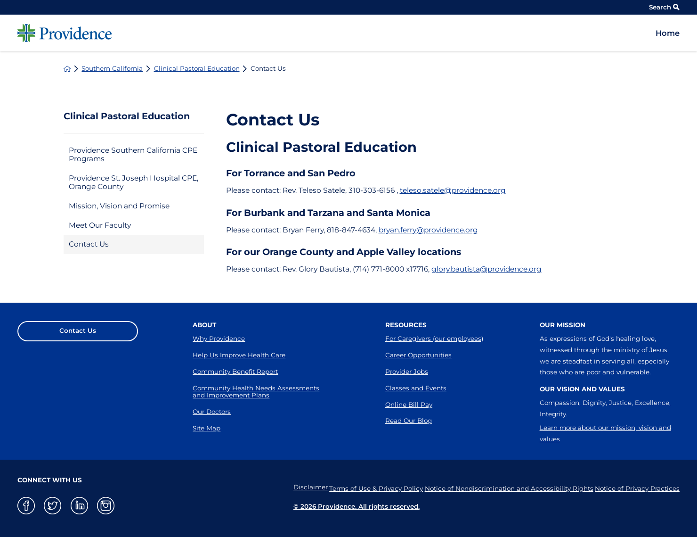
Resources (406, 325)
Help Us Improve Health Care (239, 355)
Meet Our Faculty (100, 225)
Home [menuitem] (668, 33)
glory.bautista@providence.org (486, 268)
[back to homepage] (67, 68)
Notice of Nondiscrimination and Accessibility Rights (503, 487)
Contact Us (89, 244)
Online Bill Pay (408, 404)
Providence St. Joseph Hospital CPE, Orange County (133, 182)
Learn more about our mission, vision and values (605, 433)
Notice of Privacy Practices (637, 487)
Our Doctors (212, 411)
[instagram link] (105, 505)
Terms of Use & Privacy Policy (365, 487)
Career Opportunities (418, 355)
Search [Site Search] (664, 7)
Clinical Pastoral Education (197, 69)
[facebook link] (26, 505)
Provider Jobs (406, 371)
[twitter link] (52, 505)
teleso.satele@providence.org (453, 190)
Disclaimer (293, 487)
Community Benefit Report (235, 371)
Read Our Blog (408, 420)
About (204, 325)
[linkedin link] (79, 505)
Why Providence (219, 338)
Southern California (112, 69)
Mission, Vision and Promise (119, 205)
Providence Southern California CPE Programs (133, 155)
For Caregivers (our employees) (434, 338)
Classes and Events (415, 388)
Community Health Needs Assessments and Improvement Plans (256, 391)
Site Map (206, 428)
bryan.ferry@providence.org (428, 229)
